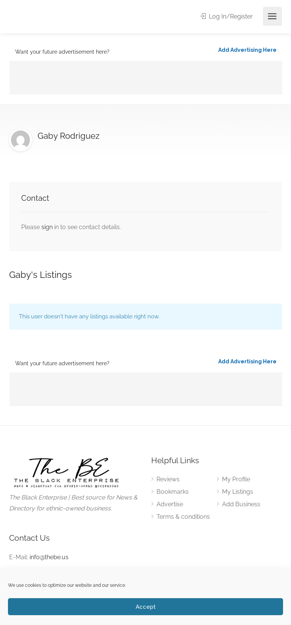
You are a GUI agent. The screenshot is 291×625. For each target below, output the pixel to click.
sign (47, 227)
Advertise (169, 504)
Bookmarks (172, 491)
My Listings (237, 491)
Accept (146, 606)
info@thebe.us (49, 557)
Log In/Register (226, 16)
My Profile (236, 479)
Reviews (168, 479)
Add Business (241, 504)
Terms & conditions (183, 516)
